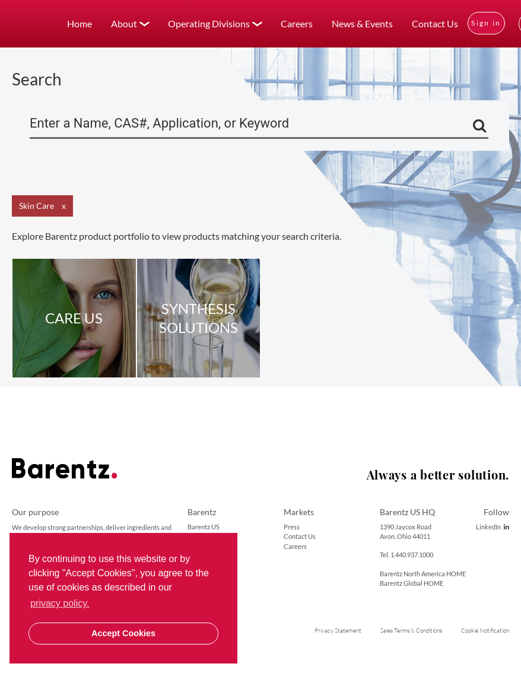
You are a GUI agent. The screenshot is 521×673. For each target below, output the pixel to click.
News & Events (362, 23)
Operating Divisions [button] (209, 23)
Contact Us (435, 23)
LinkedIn (492, 527)
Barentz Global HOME (411, 583)
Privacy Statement (337, 630)
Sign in (486, 22)
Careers (297, 23)
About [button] (124, 23)
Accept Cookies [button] (123, 633)
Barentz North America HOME (423, 573)
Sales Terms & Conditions (411, 630)
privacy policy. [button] (59, 603)
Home (79, 23)
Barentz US (204, 527)
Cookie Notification (485, 630)
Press (292, 527)
